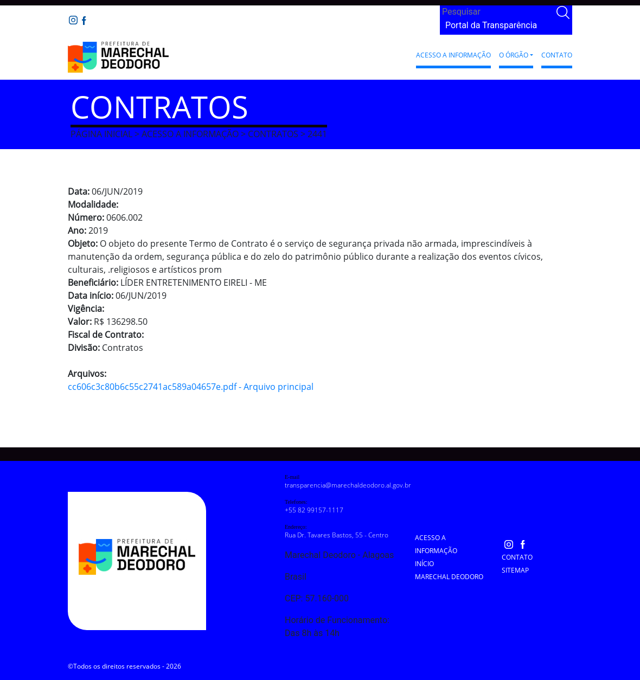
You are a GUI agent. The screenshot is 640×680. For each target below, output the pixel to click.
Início (424, 563)
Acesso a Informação (453, 55)
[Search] (497, 11)
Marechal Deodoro (449, 576)
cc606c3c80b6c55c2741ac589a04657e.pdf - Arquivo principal (190, 387)
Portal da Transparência (491, 25)
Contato (556, 55)
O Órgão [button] (513, 55)
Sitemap (515, 570)
